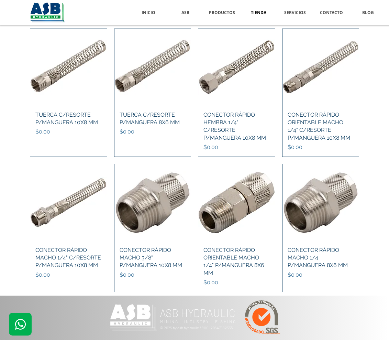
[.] (20, 324)
